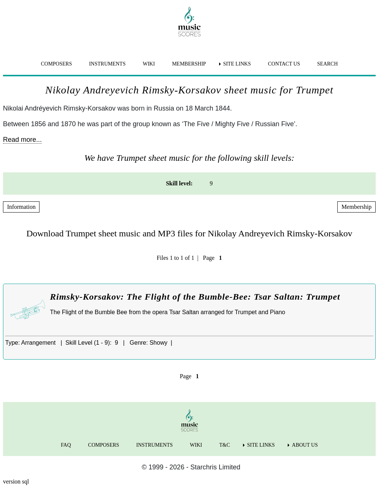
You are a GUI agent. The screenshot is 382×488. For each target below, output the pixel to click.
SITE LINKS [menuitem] (237, 64)
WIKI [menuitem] (149, 64)
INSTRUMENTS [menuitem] (107, 64)
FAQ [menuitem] (66, 445)
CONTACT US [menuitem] (284, 64)
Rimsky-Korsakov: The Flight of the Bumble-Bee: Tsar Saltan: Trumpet (195, 297)
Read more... (22, 139)
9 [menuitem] (211, 183)
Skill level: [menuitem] (179, 183)
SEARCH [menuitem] (327, 64)
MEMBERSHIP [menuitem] (189, 64)
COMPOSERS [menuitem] (56, 64)
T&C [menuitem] (224, 445)
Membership (356, 207)
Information (21, 207)
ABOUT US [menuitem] (305, 445)
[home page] (189, 21)
